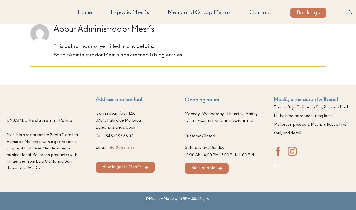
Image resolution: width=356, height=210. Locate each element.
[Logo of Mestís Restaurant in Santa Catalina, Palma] (34, 5)
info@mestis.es (120, 147)
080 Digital (200, 198)
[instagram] (292, 151)
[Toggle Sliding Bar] (311, 166)
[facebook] (278, 151)
